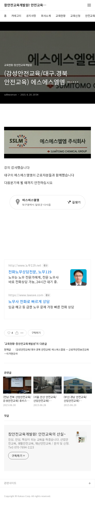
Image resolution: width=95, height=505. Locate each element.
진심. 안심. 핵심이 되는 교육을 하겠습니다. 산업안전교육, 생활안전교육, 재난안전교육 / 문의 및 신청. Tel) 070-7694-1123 (38, 443)
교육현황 (61, 16)
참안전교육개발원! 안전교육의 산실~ (26, 5)
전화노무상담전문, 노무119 (29, 271)
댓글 (6, 416)
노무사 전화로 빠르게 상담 (29, 301)
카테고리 (16, 16)
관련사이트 (10, 483)
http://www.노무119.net (24, 265)
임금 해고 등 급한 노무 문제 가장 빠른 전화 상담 (41, 306)
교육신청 (75, 16)
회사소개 (46, 16)
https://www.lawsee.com (25, 295)
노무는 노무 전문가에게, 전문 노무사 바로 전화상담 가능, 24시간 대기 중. (33, 279)
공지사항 (31, 16)
